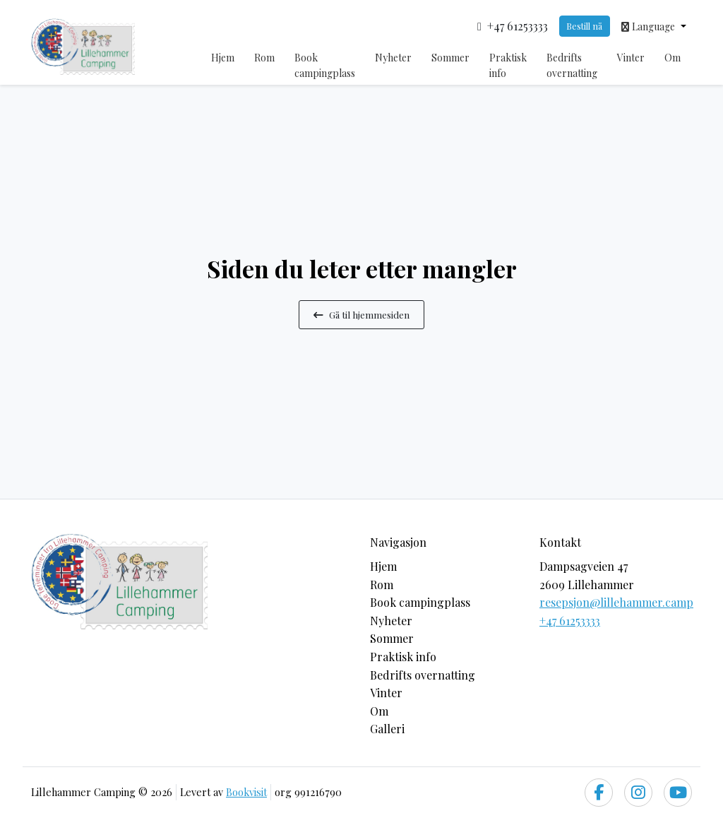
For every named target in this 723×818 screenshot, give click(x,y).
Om (672, 57)
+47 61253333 (569, 620)
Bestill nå (584, 26)
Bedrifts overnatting (571, 65)
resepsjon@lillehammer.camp (616, 602)
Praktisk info (508, 65)
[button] (653, 26)
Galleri (387, 728)
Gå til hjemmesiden (361, 314)
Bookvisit (246, 792)
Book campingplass (324, 65)
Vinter (631, 57)
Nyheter (393, 57)
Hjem (222, 57)
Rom (264, 57)
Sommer (450, 57)
